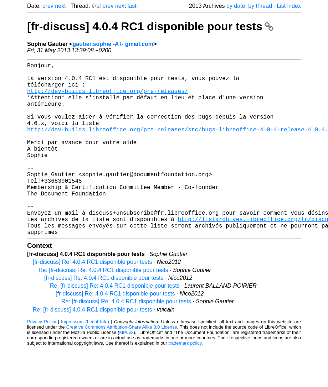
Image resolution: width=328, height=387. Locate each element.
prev (47, 6)
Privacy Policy (41, 360)
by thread (260, 6)
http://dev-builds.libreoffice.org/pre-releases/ (107, 98)
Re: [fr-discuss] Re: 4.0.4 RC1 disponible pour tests (103, 308)
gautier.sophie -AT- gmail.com (113, 44)
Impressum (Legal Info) (85, 360)
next (60, 6)
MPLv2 (126, 370)
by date (235, 6)
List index (289, 6)
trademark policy (184, 381)
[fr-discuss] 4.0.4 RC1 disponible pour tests (150, 26)
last (132, 6)
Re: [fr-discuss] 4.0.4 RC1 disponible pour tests (92, 348)
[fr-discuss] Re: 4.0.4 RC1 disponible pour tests (92, 300)
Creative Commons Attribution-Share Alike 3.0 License (121, 365)
